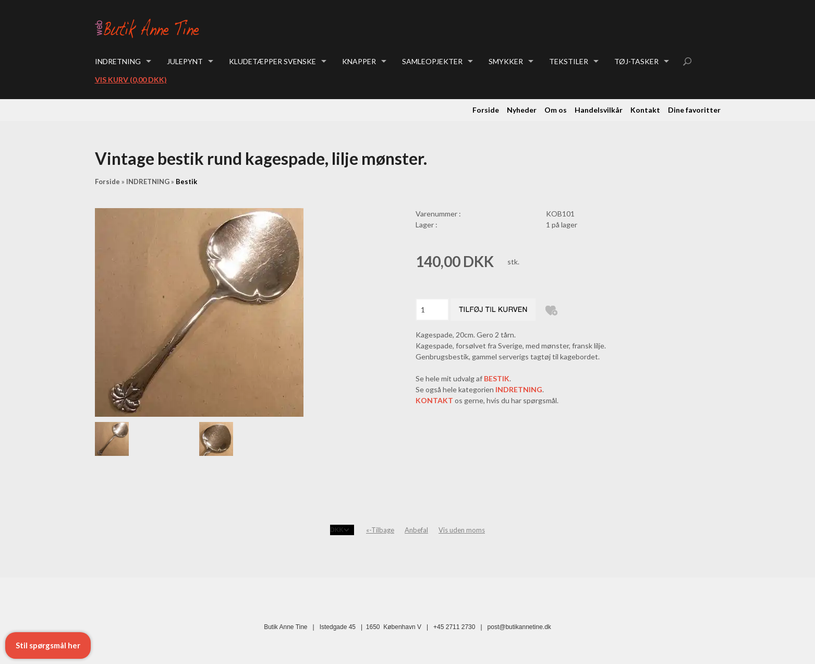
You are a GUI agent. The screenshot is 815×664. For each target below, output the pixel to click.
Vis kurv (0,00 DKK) (131, 79)
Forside (485, 109)
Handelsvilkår (599, 109)
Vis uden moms (462, 530)
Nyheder (522, 109)
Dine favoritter (694, 109)
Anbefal (416, 530)
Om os (555, 109)
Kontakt (645, 109)
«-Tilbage (380, 530)
